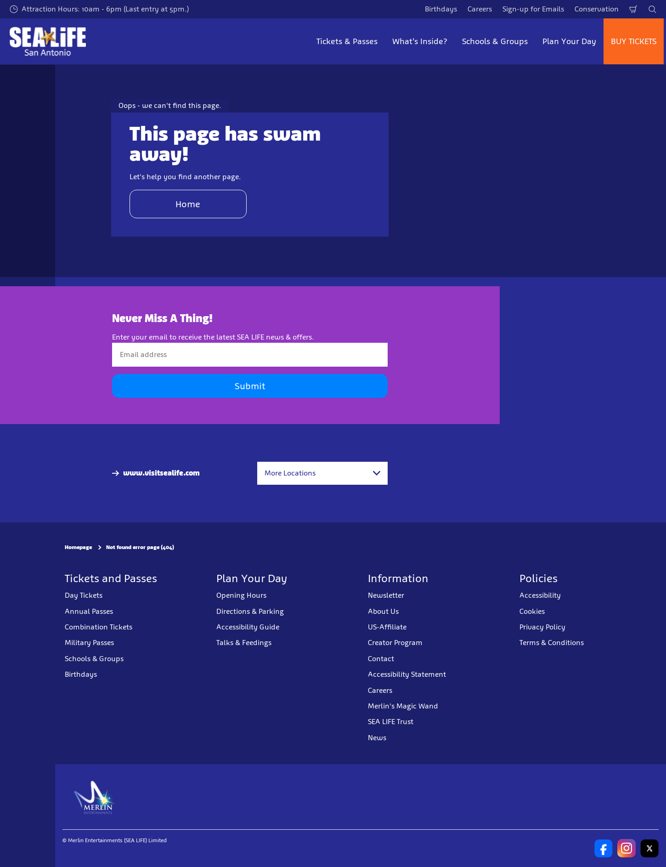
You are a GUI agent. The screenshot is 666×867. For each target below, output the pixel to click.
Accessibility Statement (407, 674)
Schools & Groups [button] (495, 41)
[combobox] (322, 473)
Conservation (597, 9)
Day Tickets (83, 595)
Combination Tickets (98, 627)
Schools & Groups (94, 658)
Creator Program (395, 642)
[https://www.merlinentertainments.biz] (94, 797)
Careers (480, 9)
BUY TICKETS (633, 41)
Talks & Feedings (243, 642)
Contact (381, 658)
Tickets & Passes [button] (347, 41)
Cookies (532, 611)
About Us (383, 611)
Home (187, 204)
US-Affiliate (387, 627)
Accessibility (540, 595)
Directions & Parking (250, 611)
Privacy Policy (542, 627)
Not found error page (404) (140, 547)
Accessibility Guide (247, 627)
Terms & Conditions (551, 642)
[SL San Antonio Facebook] (603, 848)
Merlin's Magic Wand (403, 706)
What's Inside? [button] (419, 41)
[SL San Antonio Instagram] (626, 848)
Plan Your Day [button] (569, 41)
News (377, 737)
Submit (250, 385)
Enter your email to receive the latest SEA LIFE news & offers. (213, 337)
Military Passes (89, 642)
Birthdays (441, 9)
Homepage (78, 547)
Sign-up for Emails (533, 9)
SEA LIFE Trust (390, 721)
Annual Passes (89, 611)
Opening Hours (241, 595)
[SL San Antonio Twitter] (649, 848)
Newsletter (386, 595)
